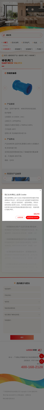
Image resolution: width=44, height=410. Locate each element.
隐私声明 (36, 214)
